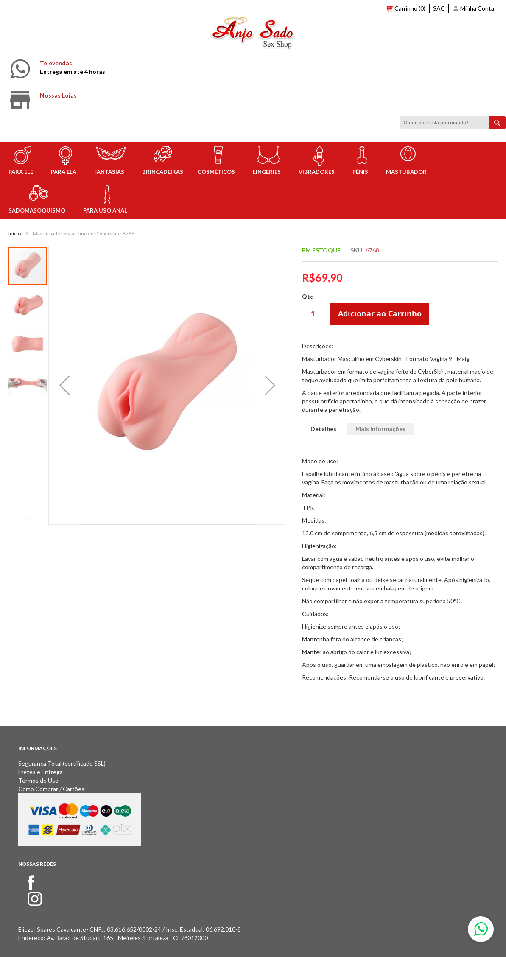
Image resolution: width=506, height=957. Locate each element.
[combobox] (453, 122)
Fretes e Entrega (40, 771)
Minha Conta (477, 8)
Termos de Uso (38, 780)
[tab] (323, 429)
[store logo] (253, 35)
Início (14, 233)
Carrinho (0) (409, 8)
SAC (439, 8)
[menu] (253, 180)
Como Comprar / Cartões (51, 788)
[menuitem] (22, 161)
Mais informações (380, 428)
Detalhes (323, 428)
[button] (64, 385)
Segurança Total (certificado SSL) (62, 763)
